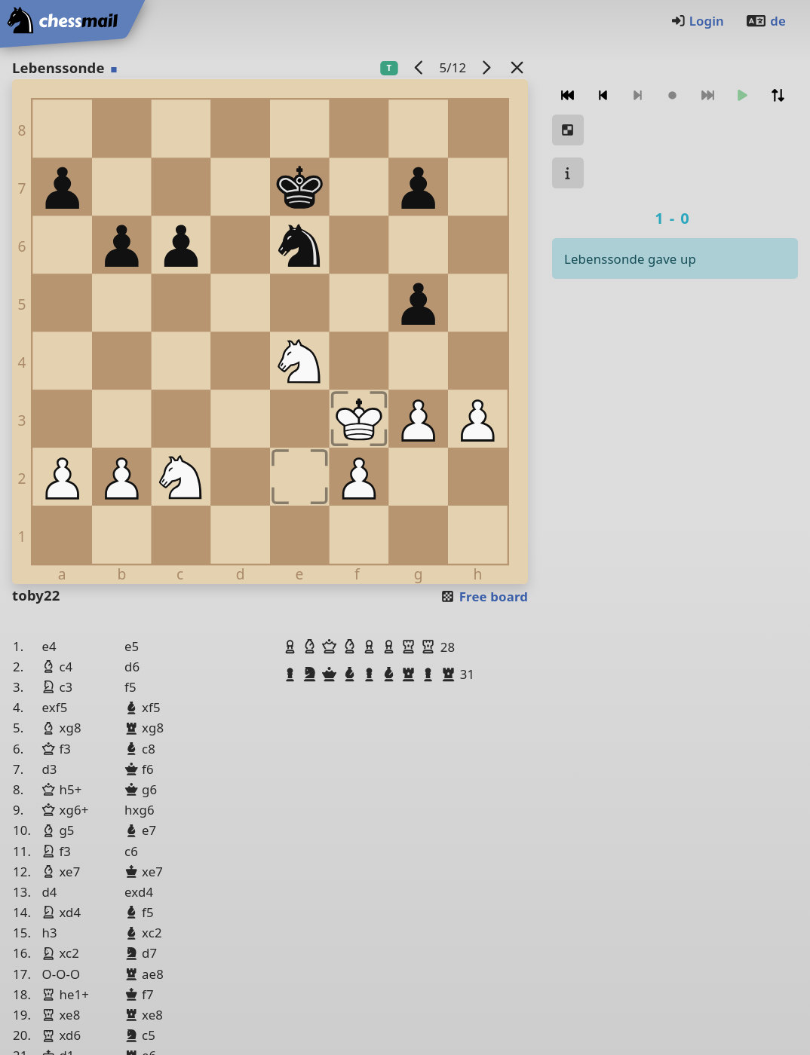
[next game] (486, 67)
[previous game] (419, 67)
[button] (292, 646)
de (765, 20)
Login (697, 20)
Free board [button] (484, 596)
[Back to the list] (517, 67)
